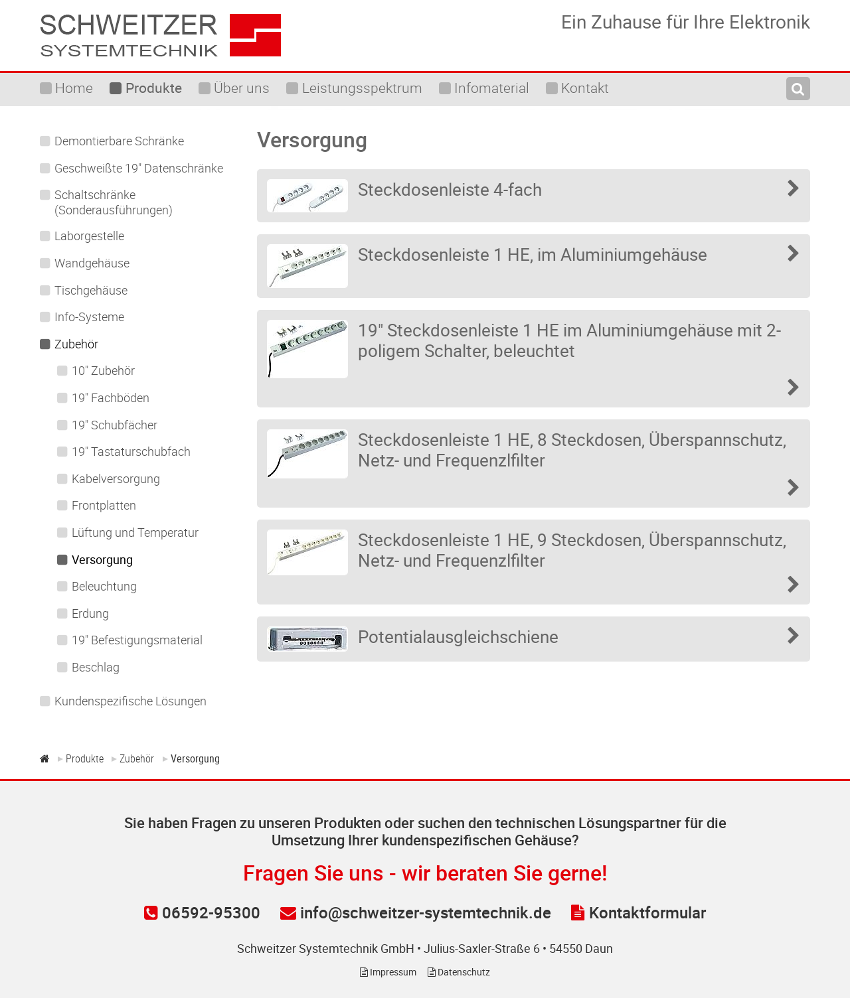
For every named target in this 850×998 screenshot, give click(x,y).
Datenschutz (459, 971)
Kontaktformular (638, 912)
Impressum (388, 971)
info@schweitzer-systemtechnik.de (415, 912)
